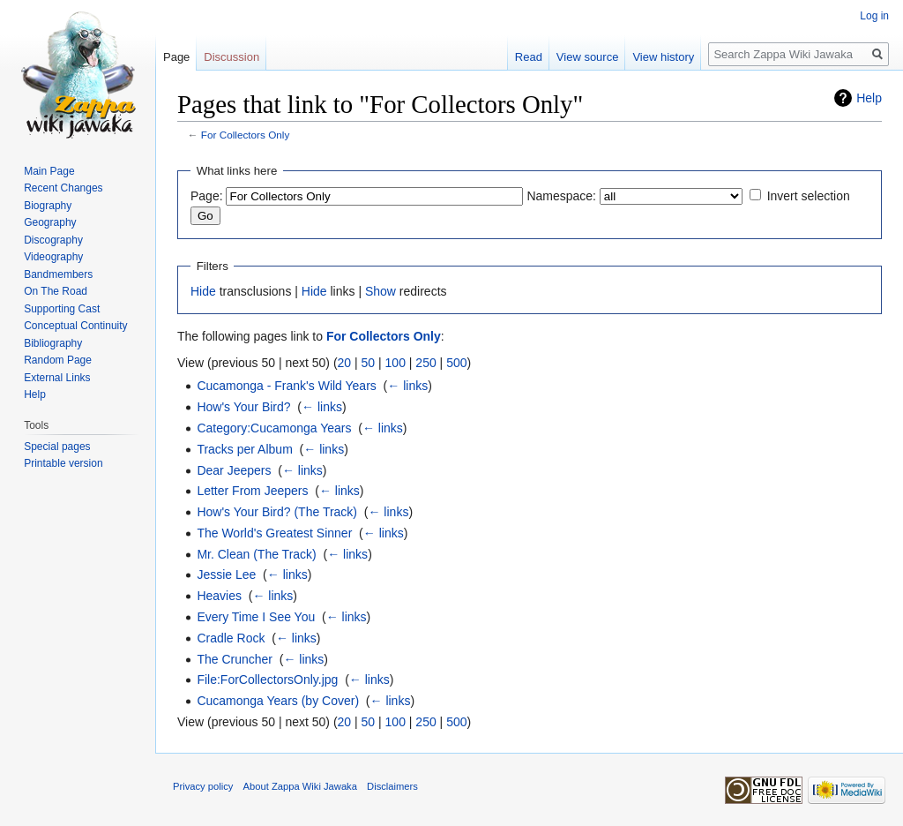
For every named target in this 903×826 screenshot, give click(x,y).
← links (407, 386)
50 (369, 363)
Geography (50, 222)
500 (456, 363)
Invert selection (808, 196)
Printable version (63, 463)
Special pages (57, 446)
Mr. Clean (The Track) (256, 554)
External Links (57, 378)
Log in (874, 16)
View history (663, 57)
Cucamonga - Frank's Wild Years (286, 386)
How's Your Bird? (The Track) (277, 512)
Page (176, 57)
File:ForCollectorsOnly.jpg (267, 679)
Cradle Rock (231, 638)
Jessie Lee (226, 574)
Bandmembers (58, 274)
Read (528, 57)
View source (587, 57)
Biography (47, 205)
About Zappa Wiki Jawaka (300, 786)
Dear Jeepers (234, 470)
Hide (203, 291)
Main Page (49, 171)
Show (380, 291)
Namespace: (561, 196)
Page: (206, 196)
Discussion (231, 57)
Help (869, 98)
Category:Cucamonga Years (274, 428)
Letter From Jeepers (252, 491)
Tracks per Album (244, 449)
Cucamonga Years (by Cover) (278, 701)
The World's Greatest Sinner (274, 533)
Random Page (58, 360)
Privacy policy (203, 786)
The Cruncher (234, 659)
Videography (53, 257)
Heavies (219, 596)
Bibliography (53, 343)
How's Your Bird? (243, 407)
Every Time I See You (256, 617)
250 (425, 363)
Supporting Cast (62, 309)
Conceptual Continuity (75, 325)
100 (395, 363)
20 (345, 363)
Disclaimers (392, 786)
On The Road (55, 291)
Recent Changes (63, 188)
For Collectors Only (245, 134)
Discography (53, 240)
